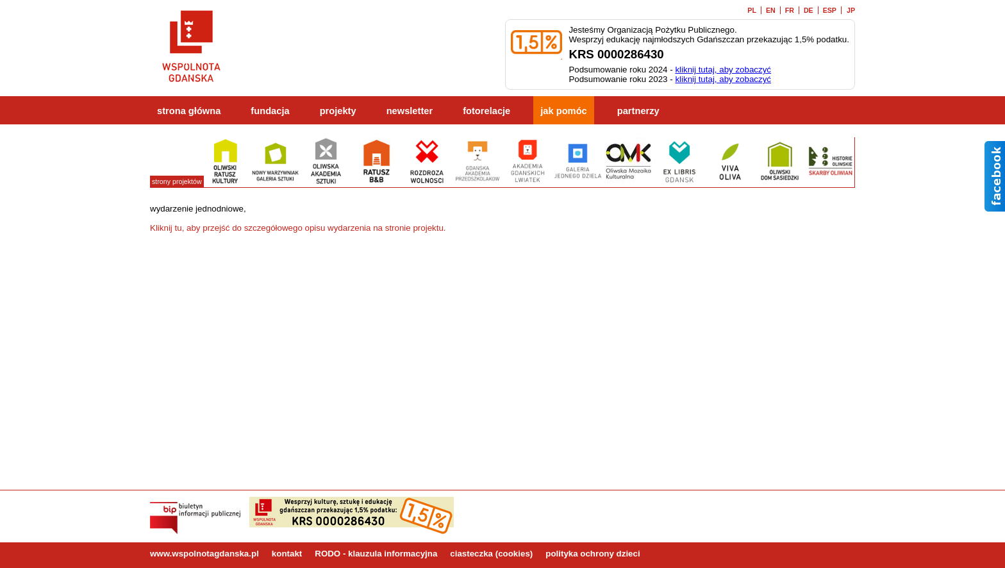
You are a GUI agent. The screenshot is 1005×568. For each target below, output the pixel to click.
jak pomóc (563, 111)
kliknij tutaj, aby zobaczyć (723, 69)
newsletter (409, 111)
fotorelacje (486, 111)
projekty (338, 111)
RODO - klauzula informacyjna (376, 553)
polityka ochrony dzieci (592, 553)
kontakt (287, 553)
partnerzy (638, 111)
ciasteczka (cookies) (491, 553)
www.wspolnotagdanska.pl (204, 553)
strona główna (188, 111)
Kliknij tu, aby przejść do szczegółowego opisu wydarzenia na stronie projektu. (298, 228)
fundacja (270, 111)
